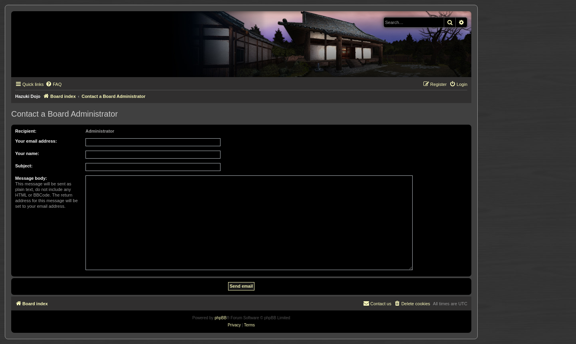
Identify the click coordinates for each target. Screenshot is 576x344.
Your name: (27, 153)
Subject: (23, 165)
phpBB (220, 318)
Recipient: (25, 131)
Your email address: (36, 141)
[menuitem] (54, 84)
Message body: (31, 178)
